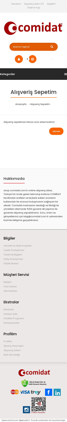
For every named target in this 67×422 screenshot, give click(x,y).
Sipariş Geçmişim (14, 346)
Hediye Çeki (11, 314)
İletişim (8, 282)
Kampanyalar (11, 323)
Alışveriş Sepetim (40, 104)
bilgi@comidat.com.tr (36, 216)
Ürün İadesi (10, 286)
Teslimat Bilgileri (13, 254)
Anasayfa (20, 104)
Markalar (9, 309)
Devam (56, 131)
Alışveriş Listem (12, 350)
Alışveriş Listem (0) (34, 3)
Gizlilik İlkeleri (11, 263)
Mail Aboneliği (12, 354)
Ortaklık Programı (14, 318)
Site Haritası (10, 291)
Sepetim (51, 3)
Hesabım (16, 3)
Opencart (23, 420)
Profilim (8, 341)
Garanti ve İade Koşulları (18, 245)
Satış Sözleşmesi (13, 259)
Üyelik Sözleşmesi (14, 250)
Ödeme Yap (33, 7)
